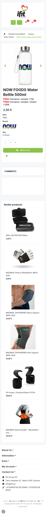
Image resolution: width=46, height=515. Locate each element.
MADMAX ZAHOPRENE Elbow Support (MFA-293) (22, 314)
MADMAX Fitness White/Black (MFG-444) (22, 274)
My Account (8, 466)
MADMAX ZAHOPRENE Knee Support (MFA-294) (22, 354)
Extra (4, 461)
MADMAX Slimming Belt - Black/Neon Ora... (22, 431)
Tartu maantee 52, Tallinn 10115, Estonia (23, 480)
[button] (5, 66)
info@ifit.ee (10, 484)
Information (8, 455)
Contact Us (8, 472)
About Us (7, 450)
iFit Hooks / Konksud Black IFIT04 (20, 392)
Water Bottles (9, 37)
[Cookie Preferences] (3, 511)
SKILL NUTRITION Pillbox (17, 235)
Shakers (31, 34)
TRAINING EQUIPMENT (17, 34)
